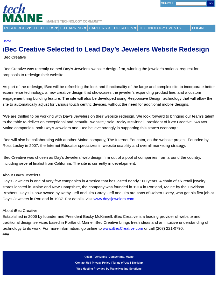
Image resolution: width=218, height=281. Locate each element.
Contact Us (82, 262)
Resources (16, 28)
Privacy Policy (101, 262)
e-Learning (71, 28)
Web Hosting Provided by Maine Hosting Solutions (109, 268)
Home (7, 41)
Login (198, 28)
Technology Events (160, 28)
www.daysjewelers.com (114, 199)
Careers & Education (111, 28)
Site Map (137, 262)
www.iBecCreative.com (123, 228)
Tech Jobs (43, 28)
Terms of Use (120, 262)
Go (211, 3)
